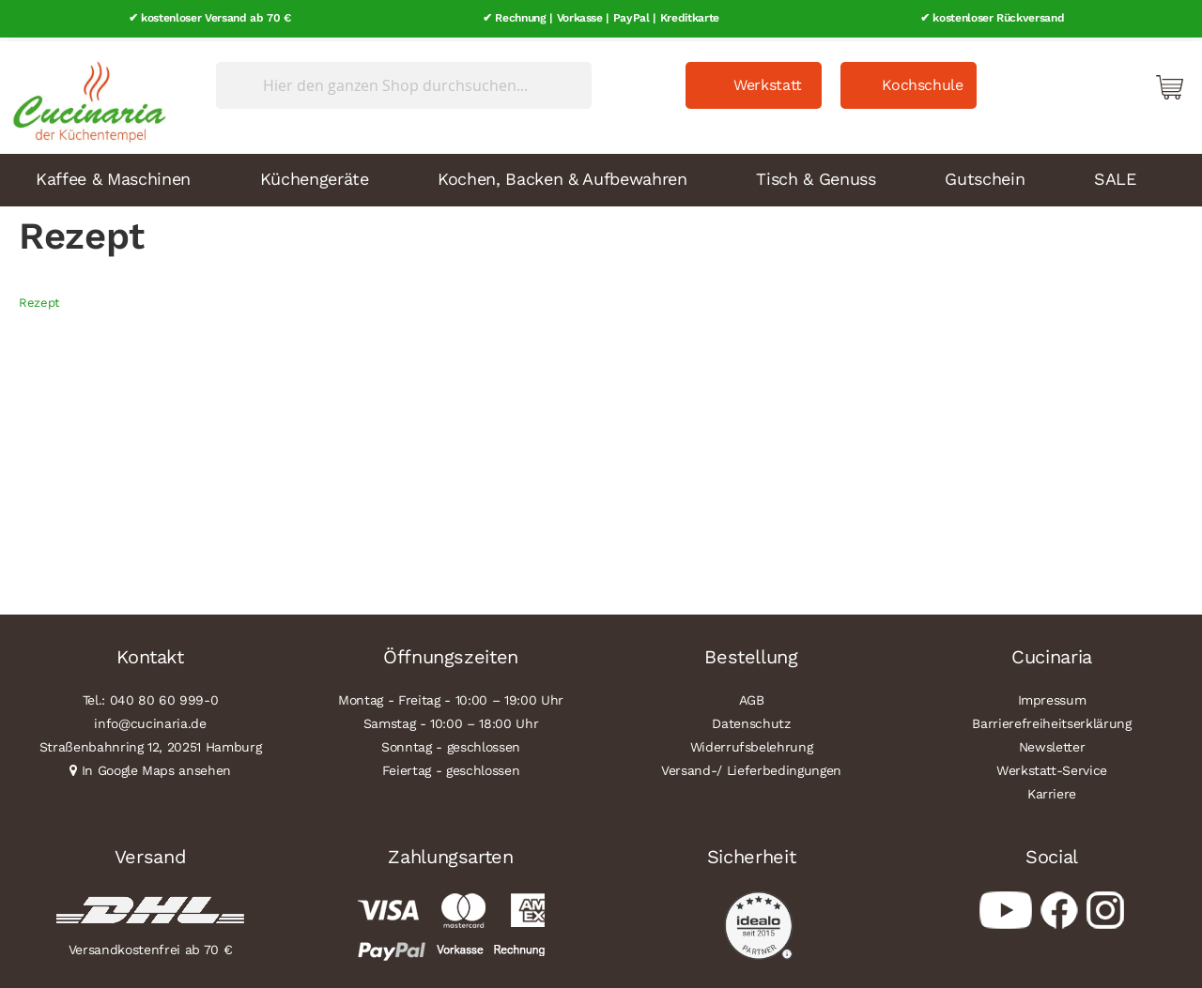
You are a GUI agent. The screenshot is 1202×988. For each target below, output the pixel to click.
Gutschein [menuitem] (985, 175)
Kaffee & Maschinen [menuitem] (113, 175)
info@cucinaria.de (150, 719)
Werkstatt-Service (1051, 766)
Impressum (1052, 696)
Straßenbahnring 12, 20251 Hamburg (150, 743)
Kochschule (922, 81)
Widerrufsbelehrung (751, 743)
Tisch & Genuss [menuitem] (815, 175)
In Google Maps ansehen (157, 766)
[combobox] (404, 81)
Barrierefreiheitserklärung (1051, 719)
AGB (751, 696)
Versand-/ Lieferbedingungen (751, 766)
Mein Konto (1089, 82)
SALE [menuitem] (1115, 175)
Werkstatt (767, 81)
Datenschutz (751, 719)
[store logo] (84, 94)
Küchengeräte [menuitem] (314, 175)
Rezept (39, 299)
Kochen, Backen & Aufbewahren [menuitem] (562, 175)
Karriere (1051, 790)
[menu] (601, 176)
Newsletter (1052, 743)
